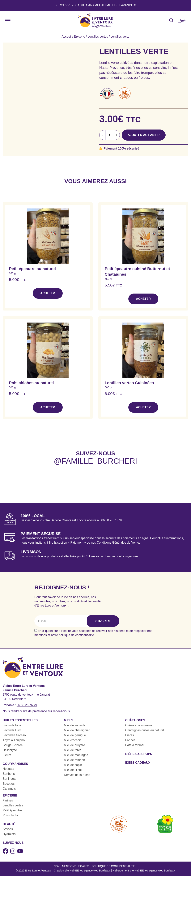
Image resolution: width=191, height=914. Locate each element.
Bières (129, 735)
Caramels (9, 788)
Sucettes (9, 783)
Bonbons (9, 773)
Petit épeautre (12, 810)
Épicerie (79, 36)
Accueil (67, 36)
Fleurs (7, 755)
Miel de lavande (74, 725)
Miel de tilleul (73, 770)
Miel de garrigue (75, 735)
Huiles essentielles (20, 720)
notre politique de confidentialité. (73, 634)
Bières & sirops (138, 753)
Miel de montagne (76, 755)
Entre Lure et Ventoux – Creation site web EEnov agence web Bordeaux (68, 870)
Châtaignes (135, 720)
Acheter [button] (47, 293)
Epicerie (10, 795)
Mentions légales (75, 866)
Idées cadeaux (138, 762)
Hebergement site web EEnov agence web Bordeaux (144, 870)
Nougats (8, 768)
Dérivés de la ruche (77, 774)
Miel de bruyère (74, 745)
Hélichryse (10, 750)
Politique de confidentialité (113, 866)
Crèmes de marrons (138, 725)
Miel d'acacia (73, 740)
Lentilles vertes (98, 36)
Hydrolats (9, 834)
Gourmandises (15, 763)
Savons (8, 829)
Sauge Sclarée (13, 745)
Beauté (9, 824)
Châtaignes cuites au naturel (144, 730)
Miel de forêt (72, 750)
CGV (56, 866)
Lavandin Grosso (14, 735)
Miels (68, 720)
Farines (130, 740)
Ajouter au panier (145, 135)
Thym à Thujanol (14, 740)
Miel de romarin (74, 760)
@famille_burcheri (95, 461)
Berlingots (9, 778)
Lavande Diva (12, 730)
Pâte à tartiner (135, 745)
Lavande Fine (12, 725)
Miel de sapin (73, 765)
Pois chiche (10, 815)
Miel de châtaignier (77, 730)
